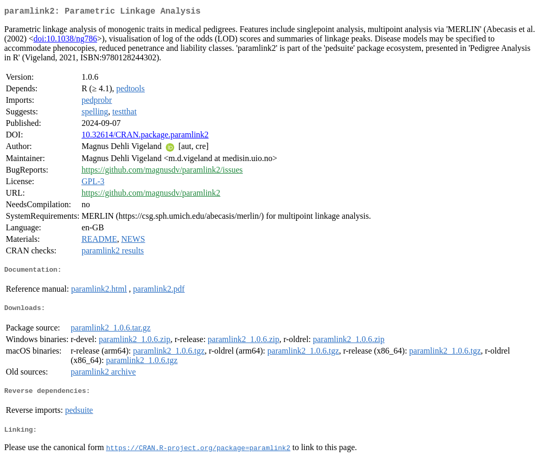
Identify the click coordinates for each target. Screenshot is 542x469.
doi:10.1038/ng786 (65, 40)
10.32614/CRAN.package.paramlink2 (144, 136)
